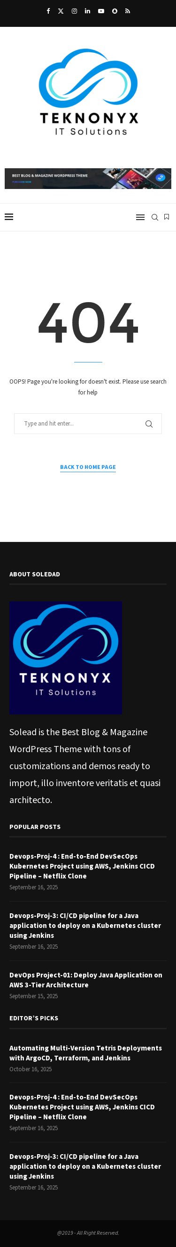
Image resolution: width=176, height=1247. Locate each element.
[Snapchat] (114, 11)
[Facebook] (48, 11)
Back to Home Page (88, 467)
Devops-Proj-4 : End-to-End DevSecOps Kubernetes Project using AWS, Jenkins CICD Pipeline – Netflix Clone (82, 866)
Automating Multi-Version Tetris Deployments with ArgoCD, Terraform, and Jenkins (85, 1053)
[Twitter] (61, 11)
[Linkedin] (87, 11)
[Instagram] (74, 11)
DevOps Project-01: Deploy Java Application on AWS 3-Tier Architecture (85, 980)
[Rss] (127, 11)
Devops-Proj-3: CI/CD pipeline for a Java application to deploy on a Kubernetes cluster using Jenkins (85, 926)
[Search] (155, 217)
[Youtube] (101, 11)
